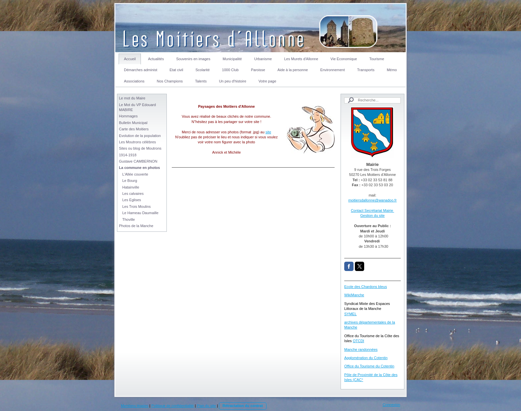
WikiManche (354, 295)
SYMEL (350, 314)
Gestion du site (372, 215)
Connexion (391, 405)
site (268, 132)
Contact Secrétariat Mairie (372, 210)
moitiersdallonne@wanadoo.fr (372, 200)
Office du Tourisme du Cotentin (369, 366)
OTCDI (358, 341)
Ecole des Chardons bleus (365, 287)
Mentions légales (135, 406)
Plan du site (206, 406)
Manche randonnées (360, 349)
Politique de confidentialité (173, 406)
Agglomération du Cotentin (365, 358)
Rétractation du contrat (243, 406)
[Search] (372, 100)
